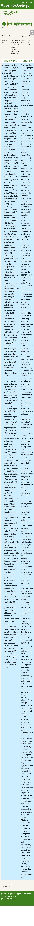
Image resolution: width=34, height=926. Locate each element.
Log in (19, 2)
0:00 (2, 69)
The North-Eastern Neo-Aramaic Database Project (15, 6)
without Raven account (26, 2)
